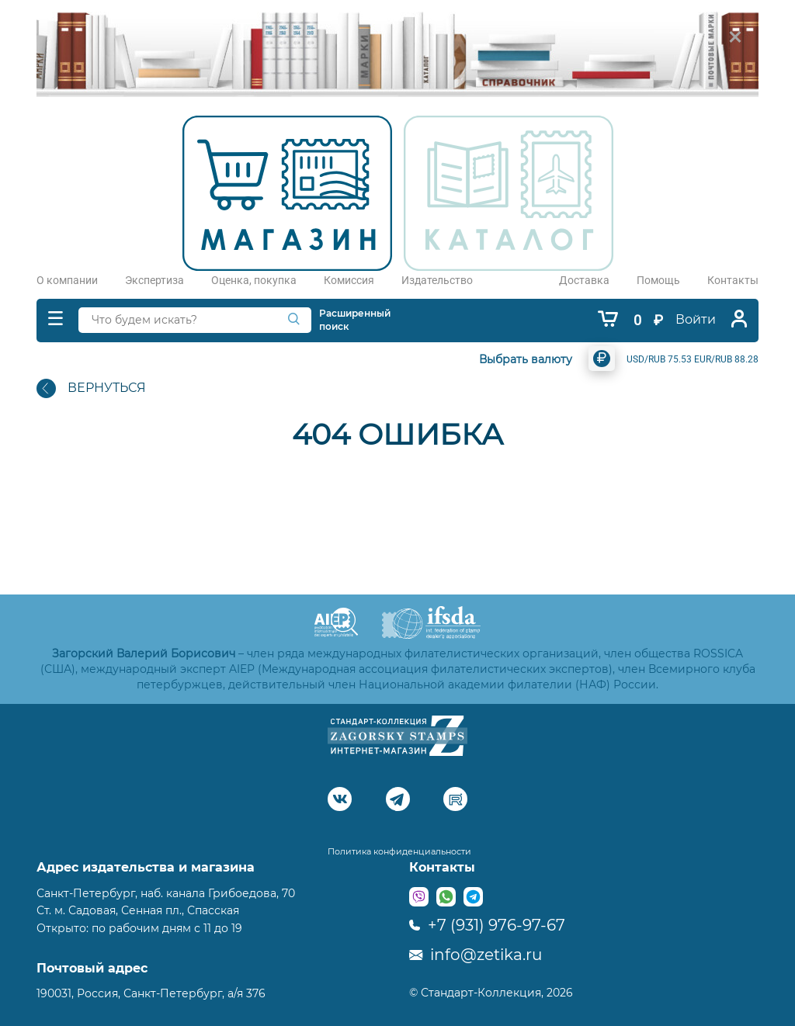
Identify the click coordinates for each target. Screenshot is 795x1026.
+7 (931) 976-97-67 (487, 925)
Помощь (658, 280)
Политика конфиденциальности (399, 851)
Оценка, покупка (254, 280)
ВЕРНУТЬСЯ (91, 388)
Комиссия (349, 280)
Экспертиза (154, 280)
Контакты (733, 280)
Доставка (584, 280)
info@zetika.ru (475, 954)
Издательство (437, 280)
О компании (67, 280)
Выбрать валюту (525, 359)
